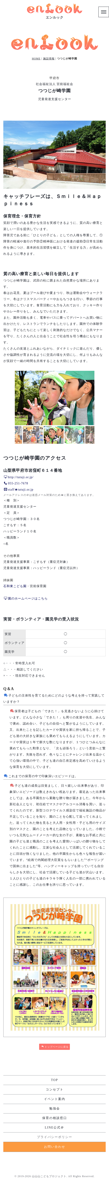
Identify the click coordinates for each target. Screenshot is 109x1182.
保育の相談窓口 (54, 1118)
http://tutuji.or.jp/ (19, 477)
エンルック (54, 17)
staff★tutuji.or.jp (18, 489)
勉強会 (54, 1108)
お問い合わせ (54, 1146)
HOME (36, 58)
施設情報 (49, 58)
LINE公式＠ (54, 1127)
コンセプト (54, 1089)
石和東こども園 (15, 586)
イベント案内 (54, 1099)
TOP (54, 1080)
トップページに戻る (55, 1046)
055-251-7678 (16, 483)
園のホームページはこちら (26, 598)
